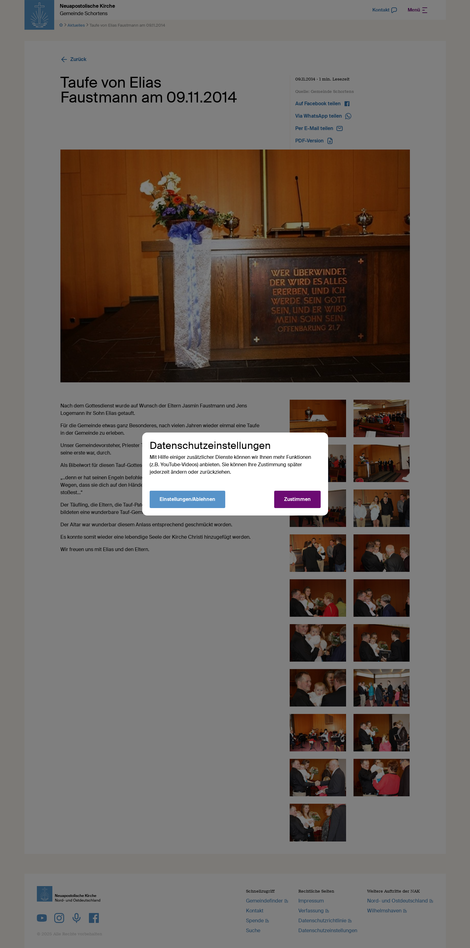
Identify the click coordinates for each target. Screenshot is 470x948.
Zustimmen (297, 499)
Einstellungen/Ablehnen (187, 499)
